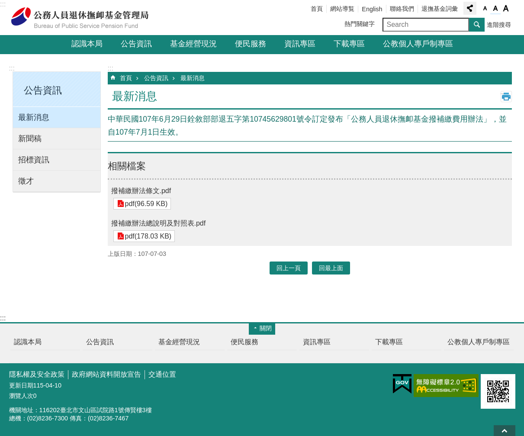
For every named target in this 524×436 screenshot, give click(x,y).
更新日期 (21, 385)
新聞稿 (30, 138)
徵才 (26, 181)
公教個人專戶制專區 (418, 43)
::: (3, 4)
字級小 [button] (485, 8)
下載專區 (349, 43)
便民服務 (250, 43)
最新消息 (33, 117)
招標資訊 (33, 159)
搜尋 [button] (477, 25)
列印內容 (506, 96)
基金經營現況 (193, 43)
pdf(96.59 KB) (145, 203)
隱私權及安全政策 (36, 374)
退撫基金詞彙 (439, 8)
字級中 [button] (495, 8)
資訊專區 (299, 43)
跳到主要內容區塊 (4, 4)
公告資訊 (136, 43)
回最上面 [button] (331, 268)
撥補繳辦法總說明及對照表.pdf (158, 223)
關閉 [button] (266, 328)
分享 (469, 8)
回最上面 (504, 430)
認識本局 (87, 43)
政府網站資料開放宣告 (106, 374)
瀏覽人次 (21, 395)
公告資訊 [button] (43, 90)
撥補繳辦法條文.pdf (141, 190)
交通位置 (162, 374)
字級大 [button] (506, 8)
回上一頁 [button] (288, 268)
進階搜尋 (499, 24)
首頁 (317, 8)
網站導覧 (342, 8)
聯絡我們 (402, 8)
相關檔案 (127, 166)
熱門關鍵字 (359, 23)
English (372, 9)
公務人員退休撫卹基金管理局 (85, 17)
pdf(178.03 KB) (147, 236)
